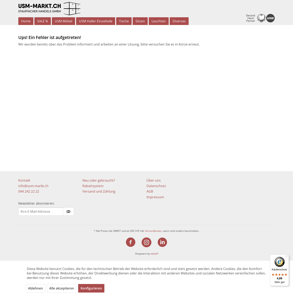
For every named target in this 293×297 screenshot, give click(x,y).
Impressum (155, 197)
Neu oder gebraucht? (98, 180)
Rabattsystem (93, 186)
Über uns (153, 180)
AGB (149, 191)
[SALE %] (42, 21)
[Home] (25, 21)
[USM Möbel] (63, 21)
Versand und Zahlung (98, 191)
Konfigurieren (91, 288)
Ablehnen (35, 288)
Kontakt (24, 180)
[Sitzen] (140, 21)
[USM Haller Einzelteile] (95, 21)
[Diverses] (179, 21)
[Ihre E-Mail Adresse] (40, 211)
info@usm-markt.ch (33, 186)
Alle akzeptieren (61, 288)
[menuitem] (25, 21)
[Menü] (286, 257)
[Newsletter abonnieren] (68, 211)
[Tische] (124, 21)
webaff (154, 253)
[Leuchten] (159, 21)
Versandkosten (153, 231)
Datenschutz (156, 186)
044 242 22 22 (28, 191)
